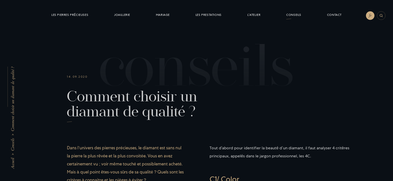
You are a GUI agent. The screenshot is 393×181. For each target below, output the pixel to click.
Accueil (13, 163)
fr (370, 15)
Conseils (13, 144)
